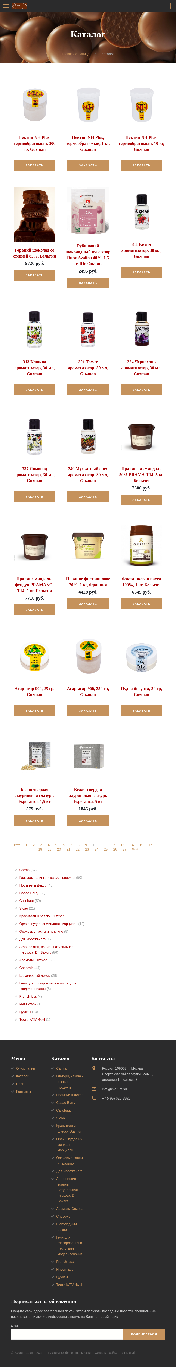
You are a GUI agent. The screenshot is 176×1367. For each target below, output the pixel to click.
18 (39, 849)
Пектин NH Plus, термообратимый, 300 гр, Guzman (35, 143)
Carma (28, 870)
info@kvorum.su (114, 1089)
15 (142, 845)
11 (104, 845)
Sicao (27, 908)
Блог (20, 1084)
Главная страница (75, 54)
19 (49, 849)
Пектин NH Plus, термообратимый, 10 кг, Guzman (141, 143)
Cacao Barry (32, 893)
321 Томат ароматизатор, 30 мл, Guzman (88, 367)
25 (105, 849)
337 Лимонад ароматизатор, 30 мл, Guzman (34, 474)
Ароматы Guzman (37, 960)
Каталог (22, 1076)
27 (124, 849)
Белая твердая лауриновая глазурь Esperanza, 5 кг (88, 795)
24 (96, 849)
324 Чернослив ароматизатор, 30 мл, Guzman (141, 367)
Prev (17, 845)
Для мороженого (36, 939)
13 (123, 845)
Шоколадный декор (38, 976)
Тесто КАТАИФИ (34, 1020)
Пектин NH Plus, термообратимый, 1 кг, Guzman (88, 143)
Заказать (34, 165)
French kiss (30, 997)
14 (133, 845)
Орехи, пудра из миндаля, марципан (51, 924)
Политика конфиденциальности (68, 1352)
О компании (25, 1068)
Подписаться (144, 1334)
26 (114, 849)
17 (161, 845)
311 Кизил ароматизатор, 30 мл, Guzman (141, 250)
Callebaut (30, 901)
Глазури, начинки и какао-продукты (50, 878)
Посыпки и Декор (36, 885)
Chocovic (30, 968)
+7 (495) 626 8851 (116, 1098)
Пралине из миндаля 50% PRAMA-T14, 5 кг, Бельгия (141, 474)
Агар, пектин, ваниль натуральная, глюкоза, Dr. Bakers (67, 1190)
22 (77, 849)
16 (151, 845)
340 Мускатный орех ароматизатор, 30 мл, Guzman (88, 474)
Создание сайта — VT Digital (115, 1352)
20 (58, 849)
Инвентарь (31, 1004)
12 (114, 845)
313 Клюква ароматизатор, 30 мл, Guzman (34, 367)
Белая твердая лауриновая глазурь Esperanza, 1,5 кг (34, 795)
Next (134, 849)
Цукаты (28, 1012)
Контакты (23, 1091)
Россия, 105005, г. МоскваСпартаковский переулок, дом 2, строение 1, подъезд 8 (127, 1074)
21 (68, 849)
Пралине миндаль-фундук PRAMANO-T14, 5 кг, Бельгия (34, 584)
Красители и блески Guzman (45, 916)
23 (86, 849)
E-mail (14, 1325)
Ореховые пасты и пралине (43, 932)
